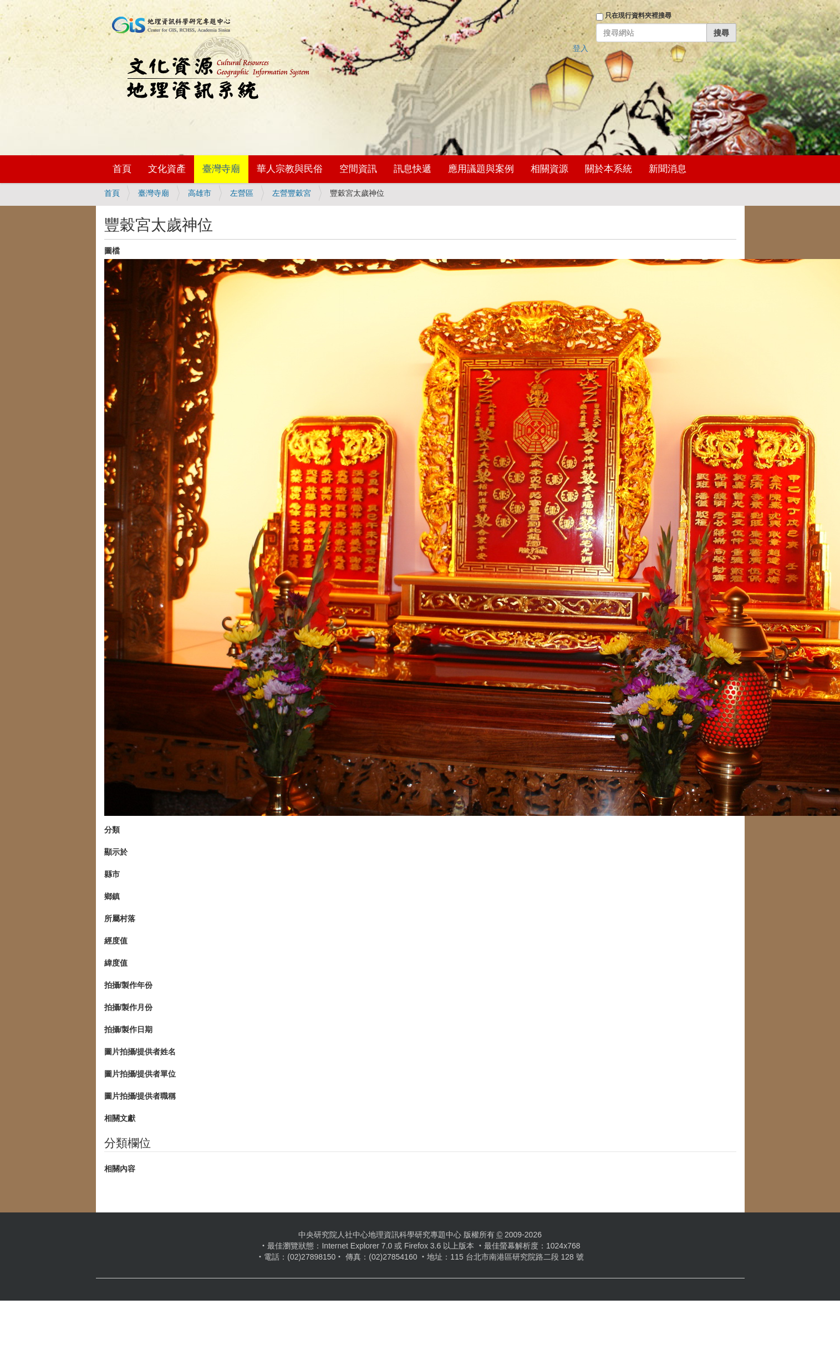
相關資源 (549, 169)
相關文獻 (119, 1118)
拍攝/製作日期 (128, 1029)
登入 (580, 48)
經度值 (116, 940)
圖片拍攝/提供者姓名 (140, 1051)
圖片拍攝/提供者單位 (140, 1073)
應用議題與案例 (481, 169)
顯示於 (116, 851)
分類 (112, 829)
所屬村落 (119, 918)
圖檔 (112, 250)
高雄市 (199, 193)
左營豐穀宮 (291, 193)
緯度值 (116, 962)
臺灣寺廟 (221, 169)
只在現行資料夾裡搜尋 (638, 15)
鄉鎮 (112, 896)
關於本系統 (608, 169)
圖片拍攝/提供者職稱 (140, 1096)
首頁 (122, 169)
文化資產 (167, 169)
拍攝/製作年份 (128, 985)
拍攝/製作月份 (128, 1007)
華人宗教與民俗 (290, 169)
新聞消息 (667, 169)
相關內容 (119, 1168)
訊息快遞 (412, 169)
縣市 (112, 874)
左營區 (241, 193)
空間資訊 (358, 169)
